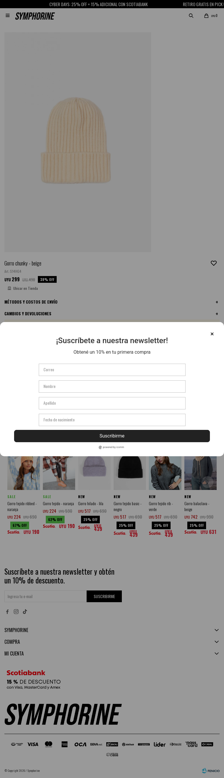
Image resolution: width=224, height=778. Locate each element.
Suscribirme (112, 436)
